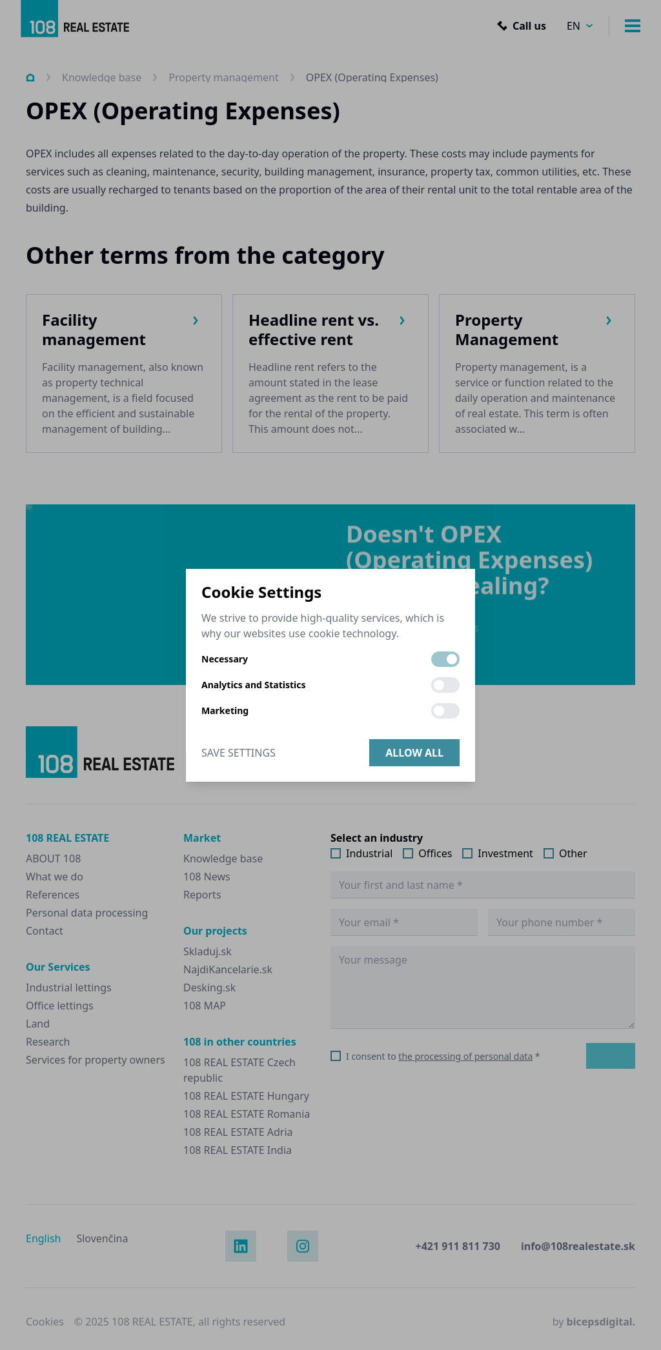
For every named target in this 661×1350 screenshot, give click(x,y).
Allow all (414, 753)
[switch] (445, 659)
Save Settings (238, 753)
